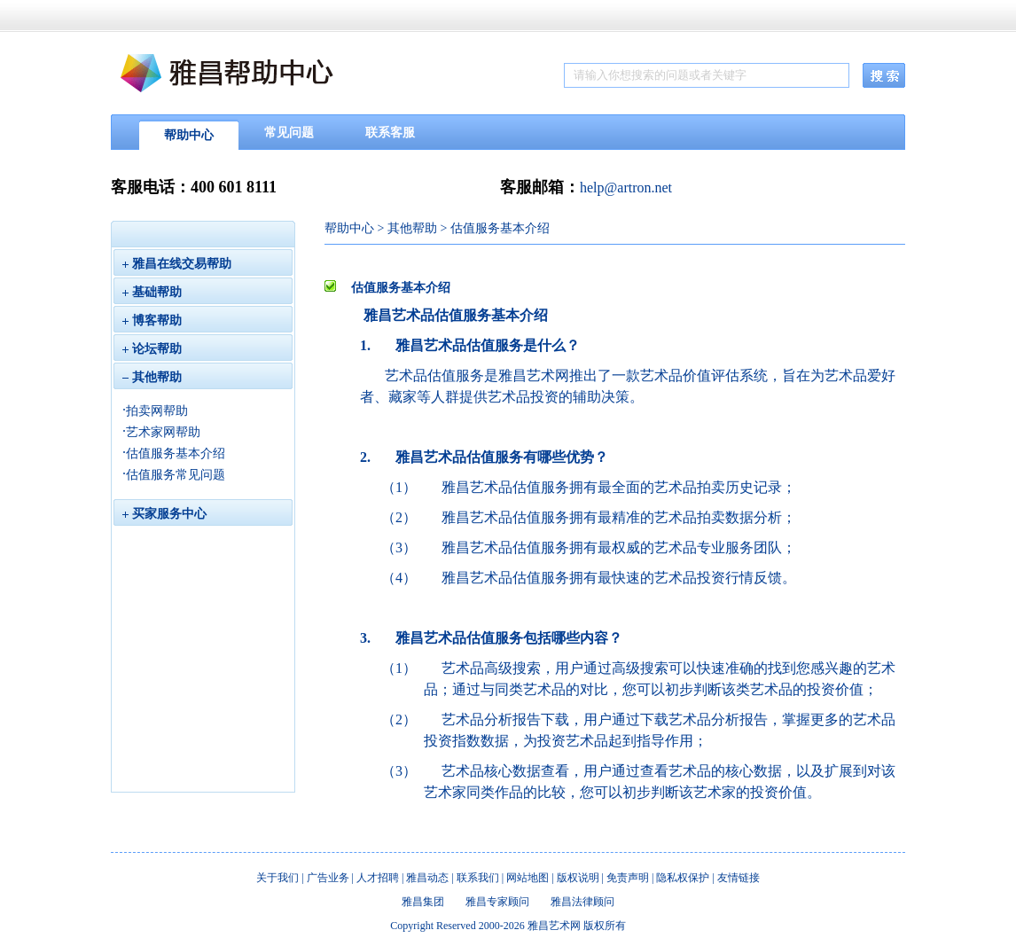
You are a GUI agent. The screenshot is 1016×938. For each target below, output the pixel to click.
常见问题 (289, 132)
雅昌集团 (423, 901)
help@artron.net (626, 187)
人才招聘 (377, 878)
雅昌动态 (427, 878)
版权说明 (578, 878)
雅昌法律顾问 (582, 901)
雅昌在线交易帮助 (181, 263)
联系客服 (390, 132)
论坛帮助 (152, 349)
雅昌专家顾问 (497, 901)
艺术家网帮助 (163, 432)
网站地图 (527, 878)
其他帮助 (152, 377)
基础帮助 (152, 292)
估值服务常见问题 (175, 474)
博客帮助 (152, 320)
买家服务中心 (164, 513)
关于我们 (277, 878)
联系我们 (478, 878)
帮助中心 (189, 135)
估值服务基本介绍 (175, 453)
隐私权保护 (682, 878)
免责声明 (627, 878)
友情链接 (738, 878)
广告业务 (328, 878)
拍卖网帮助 (157, 411)
